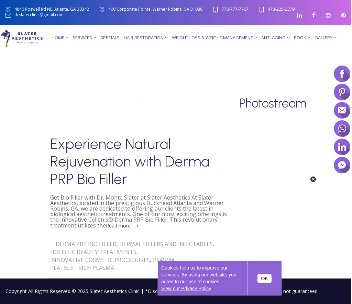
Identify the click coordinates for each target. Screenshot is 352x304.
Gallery (326, 37)
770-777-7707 (235, 9)
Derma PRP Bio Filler (86, 244)
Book (302, 37)
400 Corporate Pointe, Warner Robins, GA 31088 (155, 9)
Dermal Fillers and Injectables (166, 244)
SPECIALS (110, 37)
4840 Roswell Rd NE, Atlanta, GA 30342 (51, 9)
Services (84, 37)
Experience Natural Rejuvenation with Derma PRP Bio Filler (129, 161)
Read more (118, 225)
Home (60, 37)
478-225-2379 (281, 9)
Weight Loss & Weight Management (214, 37)
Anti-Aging (275, 37)
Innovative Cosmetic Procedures (100, 260)
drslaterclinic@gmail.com (39, 15)
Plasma (164, 260)
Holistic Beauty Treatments (93, 252)
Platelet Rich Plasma (82, 268)
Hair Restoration (146, 37)
